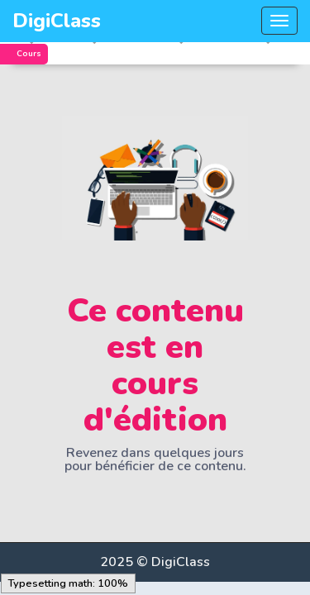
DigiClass (56, 20)
